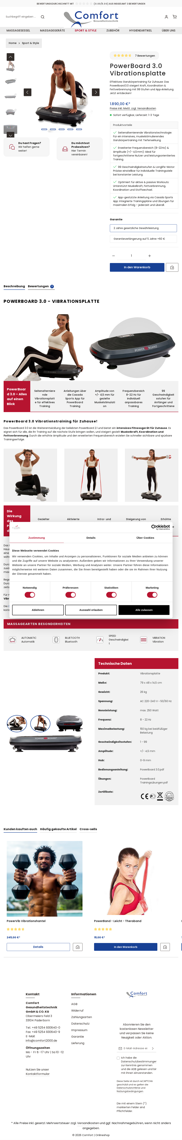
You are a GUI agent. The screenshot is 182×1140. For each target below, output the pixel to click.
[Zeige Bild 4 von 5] (70, 134)
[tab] (14, 292)
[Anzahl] (131, 261)
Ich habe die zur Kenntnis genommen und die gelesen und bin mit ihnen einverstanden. (139, 1065)
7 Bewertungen (145, 61)
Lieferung (77, 1043)
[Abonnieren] (152, 1048)
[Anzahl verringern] (113, 261)
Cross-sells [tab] (88, 834)
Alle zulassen (144, 609)
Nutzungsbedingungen (130, 1091)
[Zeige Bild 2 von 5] (53, 134)
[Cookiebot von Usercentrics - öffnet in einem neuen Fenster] (154, 527)
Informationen (83, 994)
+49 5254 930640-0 (46, 1028)
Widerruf (77, 1011)
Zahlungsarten (81, 1017)
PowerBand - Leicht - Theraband (117, 926)
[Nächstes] (96, 97)
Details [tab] (91, 537)
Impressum (79, 1030)
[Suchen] (42, 19)
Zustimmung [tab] (36, 537)
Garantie (77, 1037)
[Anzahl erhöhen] (149, 261)
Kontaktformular (38, 1074)
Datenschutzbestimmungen (139, 1061)
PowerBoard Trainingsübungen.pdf (154, 786)
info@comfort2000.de (41, 1041)
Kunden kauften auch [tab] (20, 834)
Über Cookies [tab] (145, 537)
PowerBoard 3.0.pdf (152, 775)
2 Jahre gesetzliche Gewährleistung (136, 233)
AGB (74, 1004)
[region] (53, 100)
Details (38, 952)
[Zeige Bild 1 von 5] (44, 134)
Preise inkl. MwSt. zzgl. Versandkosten (133, 113)
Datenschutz (80, 1024)
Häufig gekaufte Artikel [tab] (58, 834)
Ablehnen (38, 609)
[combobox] (21, 19)
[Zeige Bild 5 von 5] (79, 134)
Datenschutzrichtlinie (128, 1087)
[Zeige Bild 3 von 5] (62, 134)
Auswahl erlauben (91, 609)
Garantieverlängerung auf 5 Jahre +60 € (139, 244)
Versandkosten (88, 1123)
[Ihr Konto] (166, 19)
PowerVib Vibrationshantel (26, 926)
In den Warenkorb (137, 272)
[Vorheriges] (27, 97)
